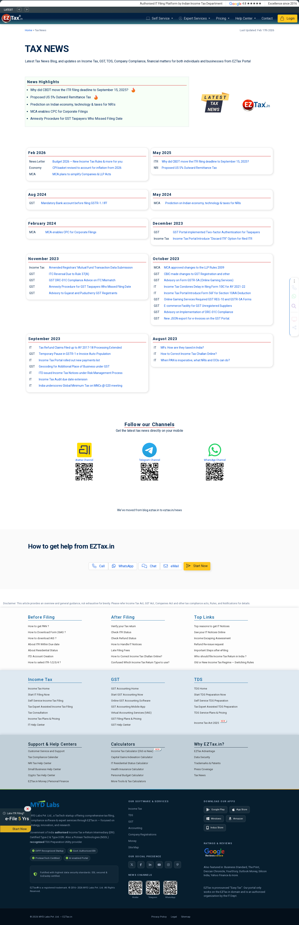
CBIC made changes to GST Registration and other (197, 274)
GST (130, 821)
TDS (130, 815)
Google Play (215, 809)
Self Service (158, 18)
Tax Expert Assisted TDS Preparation (216, 706)
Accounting (135, 828)
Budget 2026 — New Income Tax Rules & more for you (88, 161)
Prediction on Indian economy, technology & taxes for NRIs (72, 104)
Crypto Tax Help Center (41, 775)
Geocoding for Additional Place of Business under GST (74, 366)
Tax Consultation (38, 712)
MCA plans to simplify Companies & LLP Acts (82, 174)
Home (29, 30)
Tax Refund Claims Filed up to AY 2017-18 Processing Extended (80, 347)
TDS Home (200, 688)
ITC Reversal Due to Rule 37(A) (69, 274)
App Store (239, 809)
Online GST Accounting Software (130, 700)
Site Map (133, 847)
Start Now (197, 566)
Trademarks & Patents (207, 763)
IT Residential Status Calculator (129, 763)
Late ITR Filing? (15, 817)
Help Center (244, 18)
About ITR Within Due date (43, 644)
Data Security (202, 757)
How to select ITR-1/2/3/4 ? (44, 662)
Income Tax (135, 808)
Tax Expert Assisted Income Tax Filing (50, 706)
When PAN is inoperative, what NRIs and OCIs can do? (195, 360)
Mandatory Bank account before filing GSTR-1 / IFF (74, 203)
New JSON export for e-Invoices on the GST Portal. (197, 318)
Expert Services (193, 18)
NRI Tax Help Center (39, 763)
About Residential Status (43, 650)
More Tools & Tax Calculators (128, 781)
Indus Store (214, 827)
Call (98, 566)
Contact (267, 18)
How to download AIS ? (42, 638)
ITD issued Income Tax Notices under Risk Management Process (81, 373)
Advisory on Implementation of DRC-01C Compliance (198, 312)
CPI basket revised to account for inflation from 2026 (87, 167)
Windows (213, 818)
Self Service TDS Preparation (211, 700)
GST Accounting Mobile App (128, 706)
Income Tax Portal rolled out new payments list (69, 360)
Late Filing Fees (120, 650)
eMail (171, 566)
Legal (174, 916)
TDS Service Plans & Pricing (210, 712)
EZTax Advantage (204, 751)
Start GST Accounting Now (127, 694)
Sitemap (185, 916)
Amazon (236, 818)
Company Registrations (142, 834)
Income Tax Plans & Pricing (44, 718)
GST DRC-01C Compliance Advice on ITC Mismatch (82, 280)
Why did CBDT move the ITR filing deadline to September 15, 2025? (79, 90)
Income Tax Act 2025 (210, 722)
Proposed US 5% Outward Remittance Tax (60, 97)
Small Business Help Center (44, 769)
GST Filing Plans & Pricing (126, 718)
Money (132, 840)
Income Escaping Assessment (212, 638)
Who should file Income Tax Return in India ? (220, 656)
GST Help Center (121, 724)
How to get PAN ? (38, 626)
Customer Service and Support (46, 751)
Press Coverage (203, 769)
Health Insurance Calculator (127, 769)
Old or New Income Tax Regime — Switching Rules (224, 662)
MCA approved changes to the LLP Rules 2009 (194, 267)
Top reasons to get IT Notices (211, 626)
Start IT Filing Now (39, 694)
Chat (149, 566)
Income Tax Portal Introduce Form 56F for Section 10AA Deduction (207, 293)
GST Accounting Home (124, 688)
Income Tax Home (38, 688)
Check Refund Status (123, 638)
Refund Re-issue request (209, 644)
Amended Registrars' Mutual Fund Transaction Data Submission (91, 267)
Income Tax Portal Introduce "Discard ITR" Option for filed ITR (212, 238)
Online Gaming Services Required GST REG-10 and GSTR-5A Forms (207, 299)
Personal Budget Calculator (127, 775)
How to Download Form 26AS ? (47, 632)
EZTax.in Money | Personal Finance (48, 781)
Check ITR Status (121, 632)
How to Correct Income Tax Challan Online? (189, 353)
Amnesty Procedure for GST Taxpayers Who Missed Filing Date (76, 119)
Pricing (221, 18)
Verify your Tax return (123, 626)
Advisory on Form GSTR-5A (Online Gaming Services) (198, 280)
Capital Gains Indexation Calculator (132, 757)
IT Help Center (36, 724)
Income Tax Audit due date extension (63, 379)
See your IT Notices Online (209, 632)
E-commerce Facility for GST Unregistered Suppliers (198, 305)
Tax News (200, 775)
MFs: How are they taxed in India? (182, 347)
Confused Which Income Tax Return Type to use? (140, 662)
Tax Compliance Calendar (43, 757)
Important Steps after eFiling (211, 650)
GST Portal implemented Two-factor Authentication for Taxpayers (216, 232)
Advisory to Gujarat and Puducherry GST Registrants (83, 293)
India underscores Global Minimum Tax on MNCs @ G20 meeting (80, 385)
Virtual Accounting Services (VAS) (131, 712)
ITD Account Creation (40, 656)
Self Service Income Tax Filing (45, 700)
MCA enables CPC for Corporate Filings (59, 111)
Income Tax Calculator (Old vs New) (136, 751)
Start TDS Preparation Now (210, 694)
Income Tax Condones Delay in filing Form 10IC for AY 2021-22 (204, 286)
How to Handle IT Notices (126, 644)
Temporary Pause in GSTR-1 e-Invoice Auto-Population (75, 353)
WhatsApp (123, 566)
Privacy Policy (159, 916)
